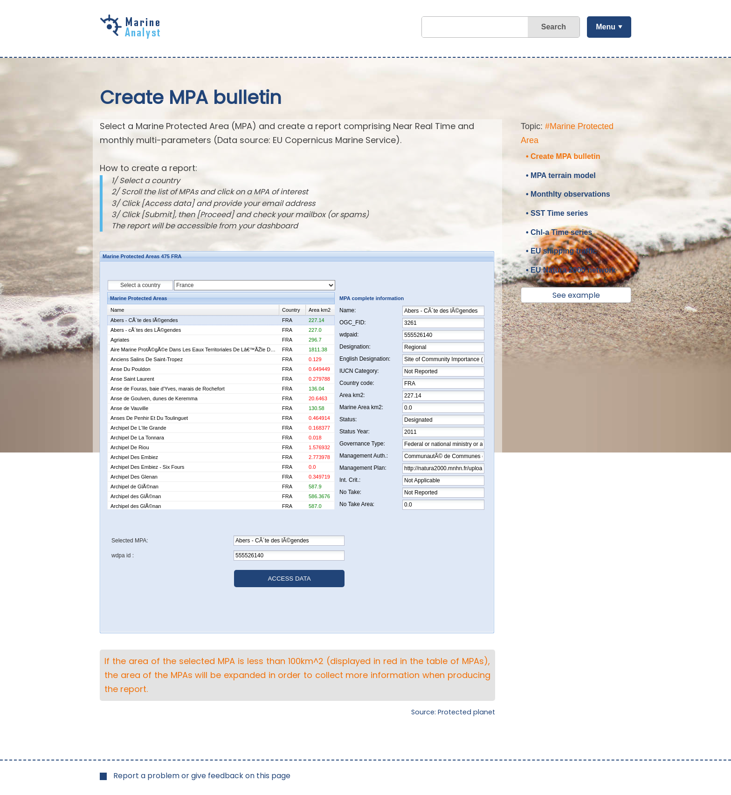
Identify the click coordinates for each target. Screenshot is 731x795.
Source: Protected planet (453, 712)
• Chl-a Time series (559, 232)
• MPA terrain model (561, 175)
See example (576, 295)
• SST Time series (557, 213)
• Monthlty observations (568, 194)
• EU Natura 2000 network (571, 270)
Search (553, 27)
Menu (605, 27)
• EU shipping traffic (561, 251)
